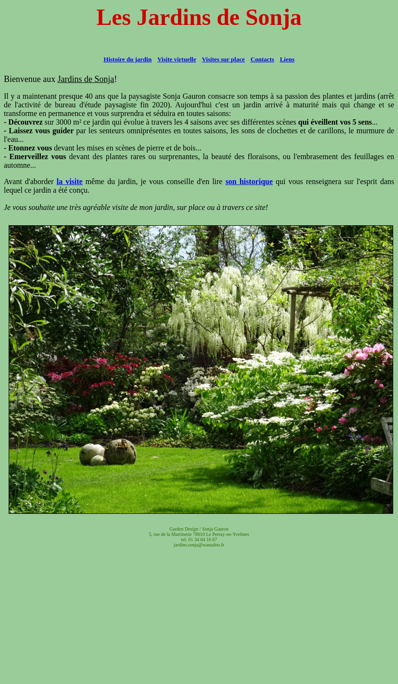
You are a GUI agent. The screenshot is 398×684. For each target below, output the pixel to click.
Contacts (262, 59)
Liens (287, 59)
